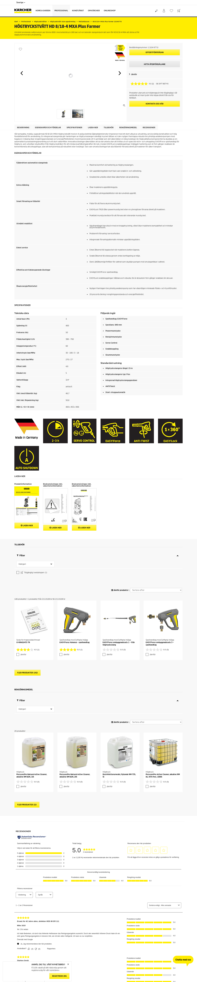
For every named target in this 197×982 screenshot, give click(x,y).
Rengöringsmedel (128, 127)
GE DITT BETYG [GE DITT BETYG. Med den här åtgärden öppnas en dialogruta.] (162, 84)
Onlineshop (109, 10)
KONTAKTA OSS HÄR (154, 104)
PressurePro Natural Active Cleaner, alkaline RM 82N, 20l (75, 775)
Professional (61, 10)
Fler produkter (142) (27, 673)
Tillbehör (109, 127)
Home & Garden (43, 10)
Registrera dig (59, 976)
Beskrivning (23, 127)
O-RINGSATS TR (23, 642)
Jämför (134, 74)
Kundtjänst (78, 10)
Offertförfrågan (155, 52)
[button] (21, 73)
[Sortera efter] (156, 590)
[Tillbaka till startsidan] (24, 10)
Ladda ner (93, 127)
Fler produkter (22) (27, 805)
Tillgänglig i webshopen (33, 572)
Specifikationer (74, 127)
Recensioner (149, 127)
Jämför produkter (119, 590)
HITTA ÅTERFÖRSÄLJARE (154, 64)
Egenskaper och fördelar (48, 127)
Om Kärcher (94, 10)
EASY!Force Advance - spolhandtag (74, 642)
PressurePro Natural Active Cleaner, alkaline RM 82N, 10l (31, 775)
